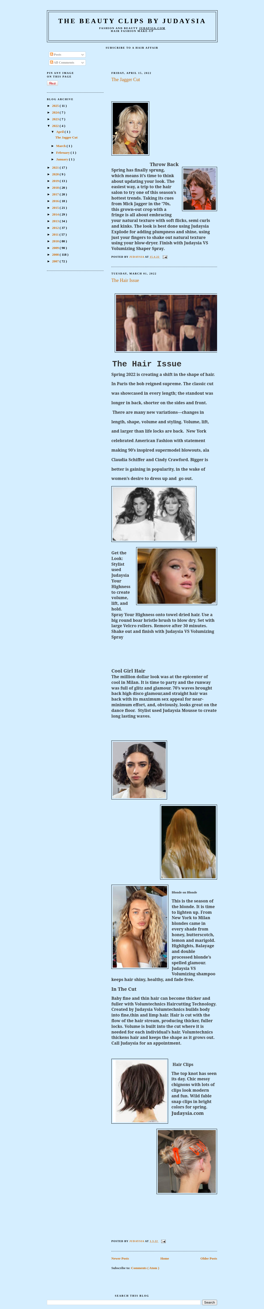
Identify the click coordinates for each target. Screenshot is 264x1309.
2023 (56, 119)
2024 (56, 112)
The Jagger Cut (125, 79)
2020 (56, 174)
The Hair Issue (125, 280)
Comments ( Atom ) (145, 1268)
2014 (56, 214)
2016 (56, 201)
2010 (56, 241)
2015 (56, 208)
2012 (56, 228)
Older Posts (209, 1258)
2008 (56, 254)
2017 (56, 194)
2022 (56, 126)
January (62, 159)
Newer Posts (120, 1258)
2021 (56, 167)
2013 (56, 221)
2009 (56, 248)
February (63, 152)
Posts (55, 54)
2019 (56, 181)
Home (164, 1258)
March (61, 146)
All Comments (62, 62)
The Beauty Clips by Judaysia (132, 21)
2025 (56, 106)
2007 (56, 261)
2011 (56, 234)
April (60, 132)
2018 (56, 188)
